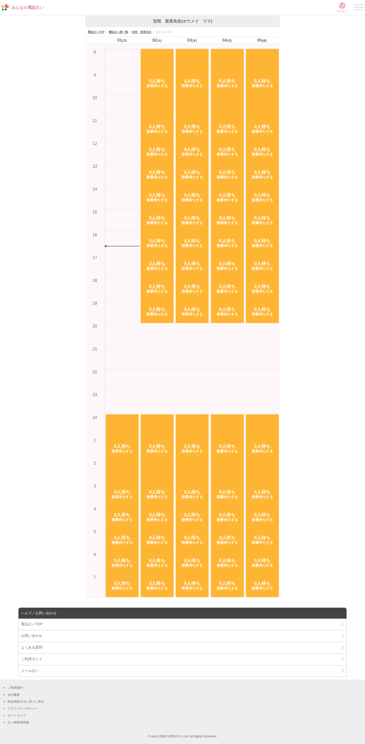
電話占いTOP (96, 31)
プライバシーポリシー (23, 708)
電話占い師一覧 (118, 31)
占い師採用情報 (18, 722)
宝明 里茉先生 (141, 31)
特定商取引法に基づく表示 (26, 701)
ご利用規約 (15, 687)
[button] (122, 448)
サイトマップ (17, 715)
